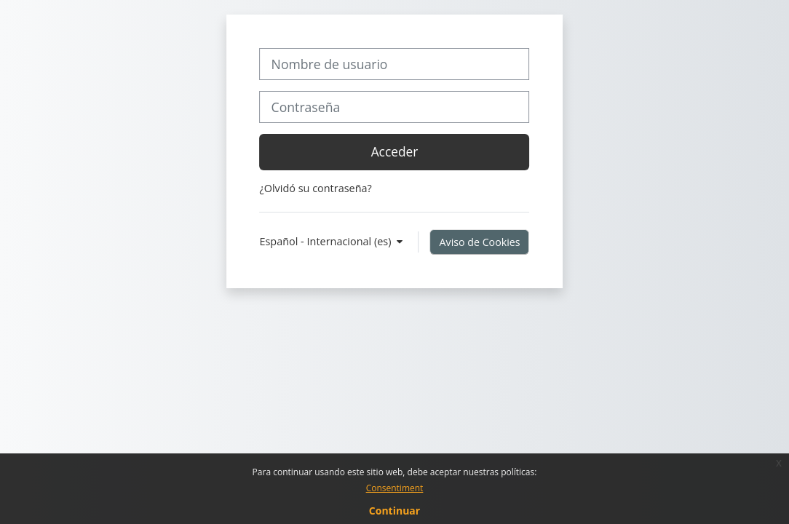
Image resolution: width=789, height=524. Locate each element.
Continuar (394, 510)
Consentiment (395, 488)
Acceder (395, 151)
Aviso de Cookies (480, 242)
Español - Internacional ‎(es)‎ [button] (326, 241)
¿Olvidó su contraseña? (315, 188)
